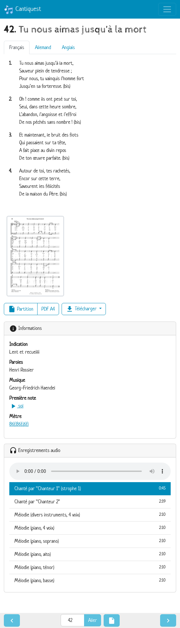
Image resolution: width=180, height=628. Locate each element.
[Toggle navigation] (167, 9)
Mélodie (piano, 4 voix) (90, 527)
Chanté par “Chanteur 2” (90, 501)
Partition (20, 309)
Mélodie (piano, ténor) (90, 567)
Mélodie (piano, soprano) (90, 540)
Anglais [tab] (68, 47)
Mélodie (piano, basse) (90, 580)
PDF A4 (48, 309)
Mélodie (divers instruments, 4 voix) (90, 514)
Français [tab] (16, 47)
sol (16, 405)
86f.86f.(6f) (19, 424)
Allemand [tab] (43, 47)
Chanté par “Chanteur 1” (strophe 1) (90, 488)
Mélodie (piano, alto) (90, 553)
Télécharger (82, 309)
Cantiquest (22, 9)
